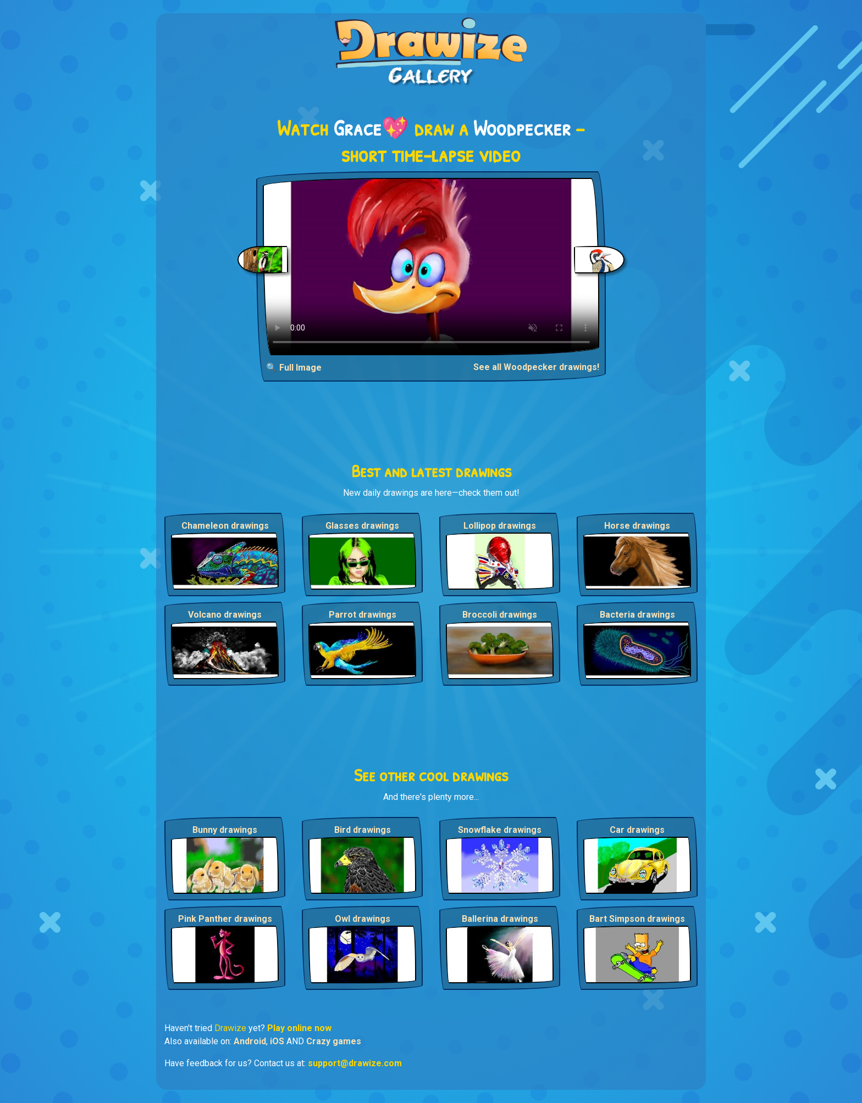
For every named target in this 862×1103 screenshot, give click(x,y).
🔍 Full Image (294, 367)
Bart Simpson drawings (637, 919)
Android (250, 1041)
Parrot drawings (362, 614)
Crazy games (333, 1041)
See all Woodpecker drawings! (536, 367)
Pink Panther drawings (225, 919)
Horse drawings (637, 525)
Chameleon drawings (225, 525)
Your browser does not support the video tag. (431, 266)
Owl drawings (362, 919)
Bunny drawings (224, 830)
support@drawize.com (355, 1063)
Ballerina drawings (500, 919)
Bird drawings (362, 830)
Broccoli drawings (499, 614)
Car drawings (637, 830)
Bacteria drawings (637, 614)
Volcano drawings (225, 614)
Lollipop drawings (499, 525)
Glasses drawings (362, 525)
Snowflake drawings (499, 830)
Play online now (299, 1028)
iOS (277, 1041)
